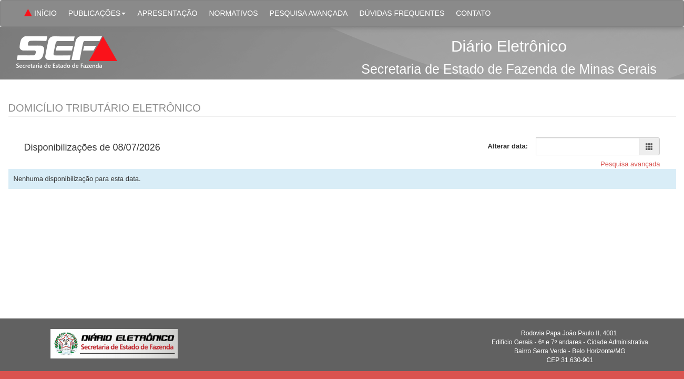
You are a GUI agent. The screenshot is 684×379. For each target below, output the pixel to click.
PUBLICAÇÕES (97, 13)
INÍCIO (39, 13)
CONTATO (473, 13)
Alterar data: (507, 146)
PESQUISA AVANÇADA (309, 13)
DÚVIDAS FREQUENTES (401, 13)
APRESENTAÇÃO (167, 13)
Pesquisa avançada (630, 164)
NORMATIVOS (233, 13)
